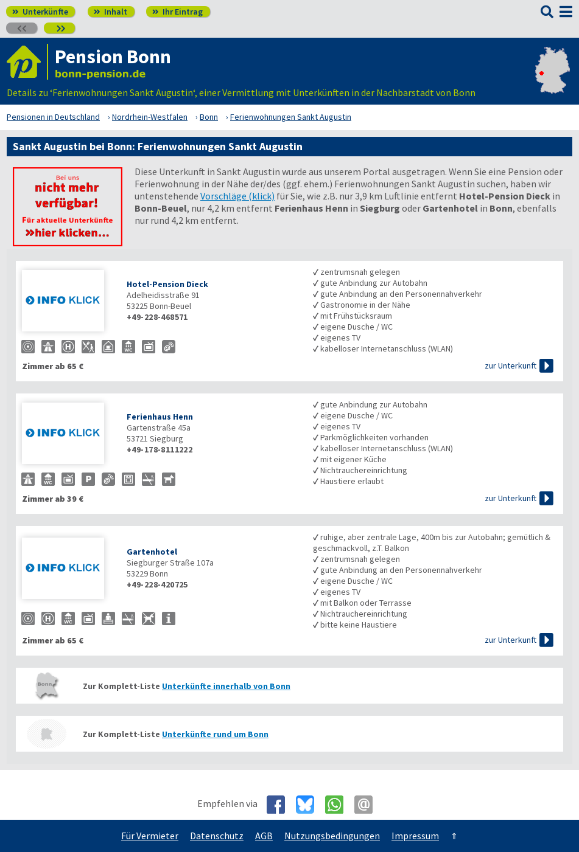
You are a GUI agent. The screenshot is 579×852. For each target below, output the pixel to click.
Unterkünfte (40, 11)
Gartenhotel (152, 551)
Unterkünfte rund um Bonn (215, 734)
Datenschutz (217, 835)
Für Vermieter (149, 835)
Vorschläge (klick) (237, 196)
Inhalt (110, 11)
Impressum (415, 835)
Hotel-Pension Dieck (167, 284)
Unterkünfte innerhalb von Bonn (226, 686)
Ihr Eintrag (177, 11)
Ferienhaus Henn (160, 416)
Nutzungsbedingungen (332, 835)
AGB (264, 835)
